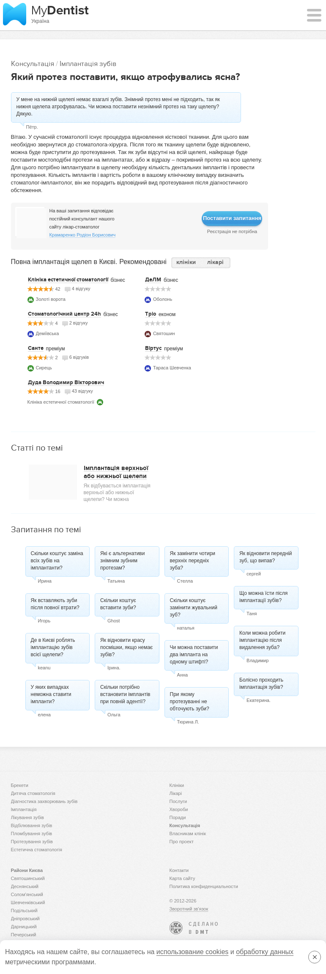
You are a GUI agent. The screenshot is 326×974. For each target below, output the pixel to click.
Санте (36, 348)
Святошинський (28, 878)
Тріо (150, 314)
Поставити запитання (232, 218)
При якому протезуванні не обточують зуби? (189, 701)
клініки (186, 262)
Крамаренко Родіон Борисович (82, 234)
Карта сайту (182, 878)
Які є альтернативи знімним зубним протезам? (122, 560)
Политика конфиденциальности (204, 886)
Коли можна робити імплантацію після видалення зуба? (262, 640)
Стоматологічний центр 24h (64, 314)
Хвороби (179, 809)
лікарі (215, 262)
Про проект (182, 841)
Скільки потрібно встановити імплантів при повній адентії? (125, 694)
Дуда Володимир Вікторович (66, 382)
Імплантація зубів (88, 63)
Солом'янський (27, 894)
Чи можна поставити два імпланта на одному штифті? (194, 654)
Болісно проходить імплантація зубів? (261, 683)
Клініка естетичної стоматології (68, 280)
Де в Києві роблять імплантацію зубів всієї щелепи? (53, 647)
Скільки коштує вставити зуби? (118, 604)
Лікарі (176, 793)
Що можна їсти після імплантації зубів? (263, 596)
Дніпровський (25, 918)
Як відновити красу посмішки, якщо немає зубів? (126, 647)
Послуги (178, 801)
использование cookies (192, 951)
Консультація (32, 63)
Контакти (179, 870)
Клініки (177, 785)
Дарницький (24, 926)
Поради (178, 817)
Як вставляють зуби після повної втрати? (55, 604)
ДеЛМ (153, 280)
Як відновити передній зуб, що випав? (265, 557)
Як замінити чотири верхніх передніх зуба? (192, 560)
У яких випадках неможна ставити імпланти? (51, 694)
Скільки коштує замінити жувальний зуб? (193, 607)
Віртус (153, 348)
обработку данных (264, 951)
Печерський (23, 934)
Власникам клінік (188, 833)
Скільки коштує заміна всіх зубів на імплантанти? (57, 560)
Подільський (24, 910)
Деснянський (25, 886)
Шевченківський (28, 902)
